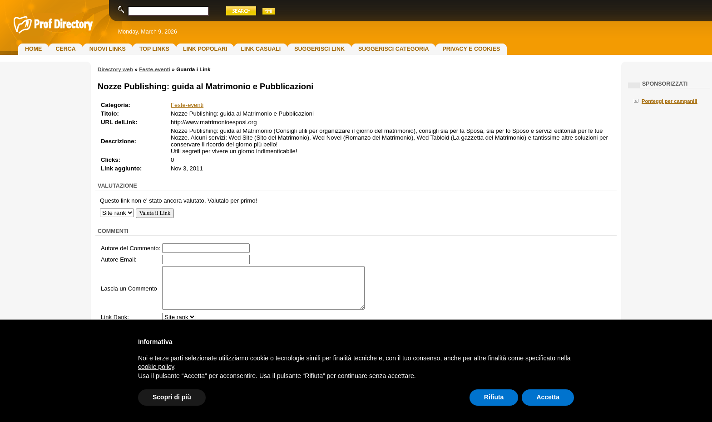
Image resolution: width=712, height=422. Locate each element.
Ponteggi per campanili (669, 101)
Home (33, 49)
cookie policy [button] (156, 366)
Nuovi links (107, 49)
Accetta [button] (547, 397)
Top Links (154, 49)
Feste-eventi (154, 69)
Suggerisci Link (319, 49)
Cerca (65, 49)
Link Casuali (261, 49)
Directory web (115, 69)
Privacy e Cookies (471, 49)
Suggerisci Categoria (393, 49)
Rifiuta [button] (494, 397)
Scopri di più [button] (172, 397)
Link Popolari (205, 49)
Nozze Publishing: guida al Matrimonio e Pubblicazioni (205, 86)
